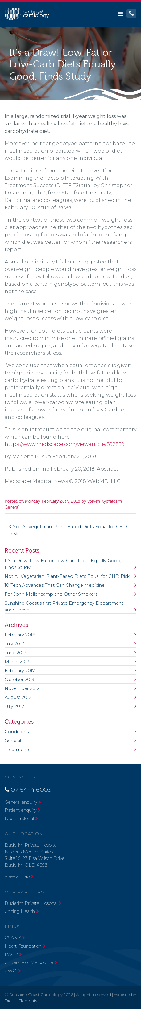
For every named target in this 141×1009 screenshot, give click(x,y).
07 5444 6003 (31, 789)
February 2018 (20, 635)
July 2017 (14, 644)
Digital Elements (21, 1000)
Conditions (17, 731)
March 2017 (17, 661)
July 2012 (14, 706)
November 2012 (22, 688)
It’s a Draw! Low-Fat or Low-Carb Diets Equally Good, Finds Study (63, 564)
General (12, 507)
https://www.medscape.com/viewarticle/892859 (64, 444)
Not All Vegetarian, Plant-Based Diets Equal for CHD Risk (67, 576)
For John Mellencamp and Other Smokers (51, 594)
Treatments (17, 749)
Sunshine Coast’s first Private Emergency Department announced (64, 606)
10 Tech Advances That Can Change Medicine (55, 585)
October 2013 (19, 679)
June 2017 (15, 653)
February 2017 (20, 670)
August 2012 (18, 697)
